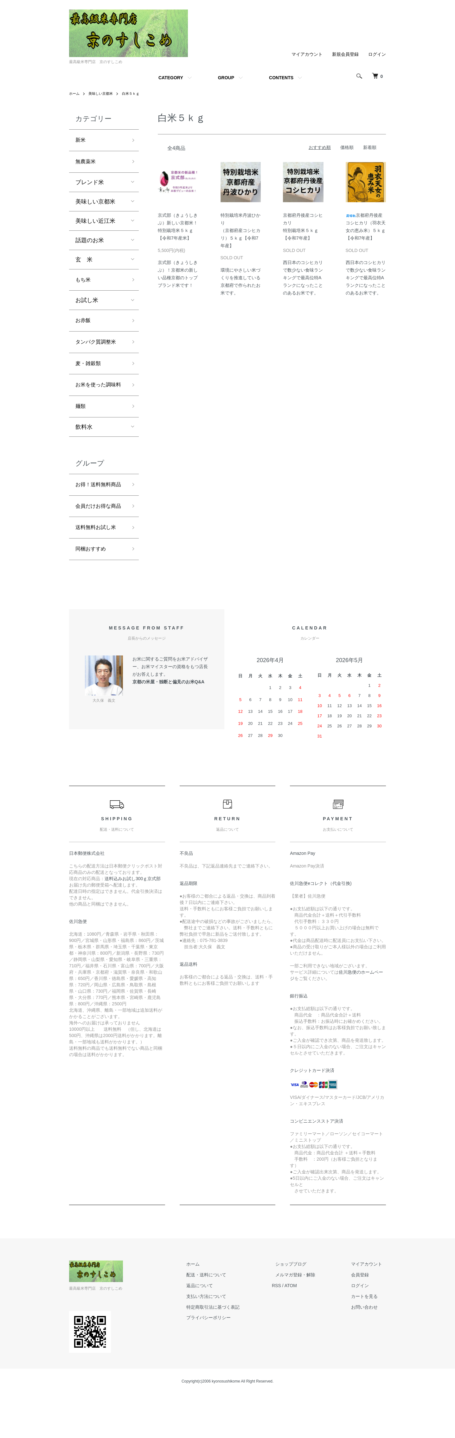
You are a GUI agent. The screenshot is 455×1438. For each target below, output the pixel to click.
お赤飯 (84, 325)
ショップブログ (301, 1308)
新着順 (369, 147)
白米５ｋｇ (134, 93)
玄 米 (84, 262)
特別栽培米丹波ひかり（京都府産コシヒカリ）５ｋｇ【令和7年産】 (240, 230)
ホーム (74, 93)
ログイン (377, 54)
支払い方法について (225, 1340)
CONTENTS (281, 77)
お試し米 (86, 304)
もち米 (84, 283)
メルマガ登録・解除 (306, 1318)
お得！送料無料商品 (98, 510)
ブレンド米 (89, 184)
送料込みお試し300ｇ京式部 (133, 922)
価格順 (347, 147)
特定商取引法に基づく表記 (231, 1350)
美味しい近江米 (95, 223)
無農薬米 (86, 163)
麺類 (81, 425)
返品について (218, 1329)
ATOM (305, 1329)
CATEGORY (170, 77)
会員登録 (364, 1318)
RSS (291, 1329)
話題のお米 (89, 242)
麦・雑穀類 (89, 370)
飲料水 (84, 446)
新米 (81, 141)
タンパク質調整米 (98, 348)
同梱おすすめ (92, 592)
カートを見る (368, 1340)
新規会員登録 (345, 54)
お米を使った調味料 (98, 398)
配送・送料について (225, 1318)
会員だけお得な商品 (98, 542)
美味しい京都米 (102, 93)
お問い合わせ (368, 1350)
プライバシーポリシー (227, 1361)
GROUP (226, 77)
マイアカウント (307, 54)
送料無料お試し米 (98, 569)
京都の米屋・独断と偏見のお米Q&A (168, 725)
